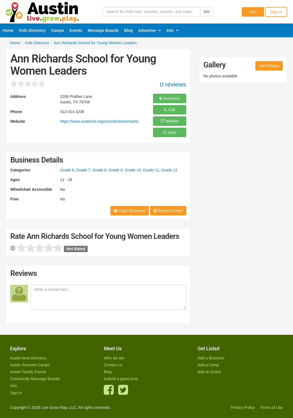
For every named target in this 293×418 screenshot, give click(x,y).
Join (252, 12)
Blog (128, 30)
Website (169, 121)
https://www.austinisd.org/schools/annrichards (99, 121)
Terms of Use (271, 407)
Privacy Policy (243, 407)
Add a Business (211, 358)
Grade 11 (151, 170)
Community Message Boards (35, 379)
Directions (169, 98)
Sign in (276, 12)
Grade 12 (169, 170)
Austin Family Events (28, 372)
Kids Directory (32, 30)
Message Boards (103, 30)
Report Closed (168, 210)
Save (170, 132)
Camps (57, 30)
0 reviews (173, 84)
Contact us (113, 365)
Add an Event (209, 372)
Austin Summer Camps (30, 365)
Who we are (114, 358)
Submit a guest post (121, 379)
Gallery (214, 65)
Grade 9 (115, 170)
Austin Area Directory (28, 358)
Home (8, 30)
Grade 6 (67, 170)
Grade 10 (133, 170)
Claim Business (129, 210)
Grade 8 (99, 170)
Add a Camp (208, 365)
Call (169, 110)
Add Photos (269, 66)
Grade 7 (83, 170)
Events (75, 30)
